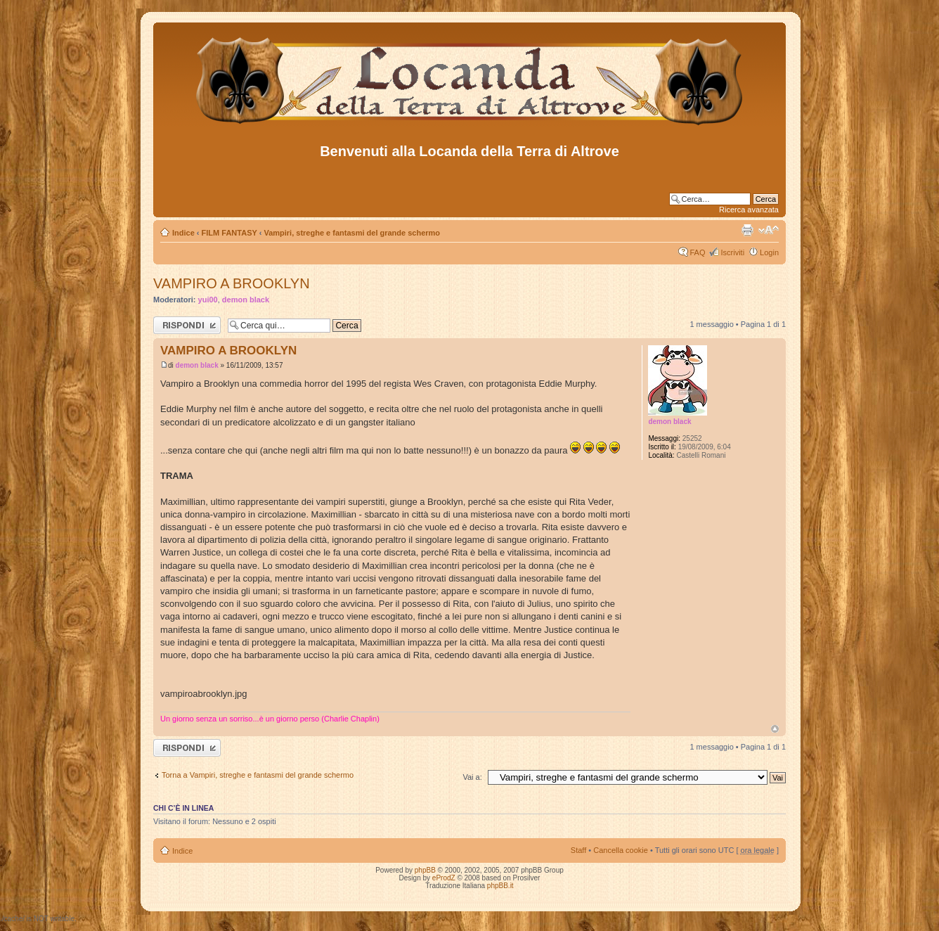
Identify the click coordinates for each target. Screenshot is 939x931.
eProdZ (443, 878)
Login (769, 252)
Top (775, 729)
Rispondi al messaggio (187, 325)
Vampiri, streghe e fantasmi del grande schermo (352, 233)
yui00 (208, 299)
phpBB (425, 870)
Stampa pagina (747, 230)
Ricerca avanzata (749, 209)
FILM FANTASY (229, 233)
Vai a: (471, 777)
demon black (245, 299)
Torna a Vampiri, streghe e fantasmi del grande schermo (258, 775)
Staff (578, 850)
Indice (183, 233)
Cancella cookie (620, 850)
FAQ (697, 252)
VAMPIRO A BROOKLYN (231, 283)
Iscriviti (732, 252)
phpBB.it (500, 886)
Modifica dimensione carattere (768, 230)
